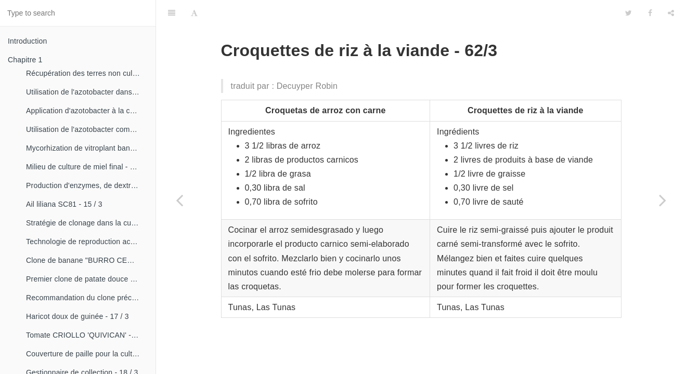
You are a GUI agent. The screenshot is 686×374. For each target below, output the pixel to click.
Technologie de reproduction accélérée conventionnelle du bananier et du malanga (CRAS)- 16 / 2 (87, 241)
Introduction (27, 41)
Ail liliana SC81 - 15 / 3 (64, 204)
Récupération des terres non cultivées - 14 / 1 (87, 73)
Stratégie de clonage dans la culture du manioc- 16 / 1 (87, 223)
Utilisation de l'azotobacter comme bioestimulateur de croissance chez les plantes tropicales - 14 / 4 (87, 129)
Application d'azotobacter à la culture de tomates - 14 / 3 (87, 110)
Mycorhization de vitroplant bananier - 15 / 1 (87, 148)
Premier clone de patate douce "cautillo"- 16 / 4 (87, 279)
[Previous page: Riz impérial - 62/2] (179, 200)
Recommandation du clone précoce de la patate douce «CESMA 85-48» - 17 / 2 (87, 297)
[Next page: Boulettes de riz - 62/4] (662, 200)
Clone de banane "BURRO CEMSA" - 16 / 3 (87, 260)
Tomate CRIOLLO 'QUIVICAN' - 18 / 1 (87, 335)
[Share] (671, 13)
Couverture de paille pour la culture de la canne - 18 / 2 (87, 354)
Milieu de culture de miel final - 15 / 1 (87, 167)
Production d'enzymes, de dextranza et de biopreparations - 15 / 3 (87, 185)
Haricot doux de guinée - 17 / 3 (77, 316)
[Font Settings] (194, 13)
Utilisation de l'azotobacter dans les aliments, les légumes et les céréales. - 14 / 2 (87, 92)
